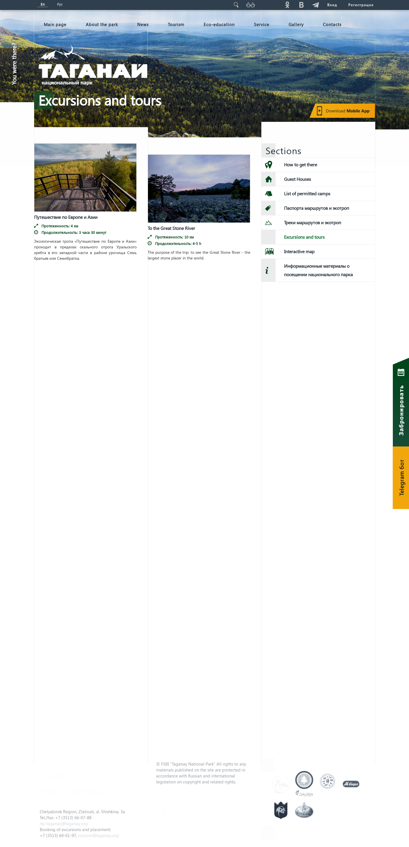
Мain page (55, 24)
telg (315, 4)
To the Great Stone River (171, 226)
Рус (59, 4)
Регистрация (360, 4)
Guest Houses (297, 179)
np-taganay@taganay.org (64, 823)
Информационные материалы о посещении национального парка (318, 270)
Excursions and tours (304, 237)
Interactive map (299, 251)
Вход (332, 4)
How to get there (300, 164)
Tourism (176, 24)
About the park (102, 24)
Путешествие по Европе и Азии (65, 215)
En (43, 4)
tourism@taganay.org (98, 835)
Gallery (296, 24)
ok (287, 4)
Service (261, 24)
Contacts (332, 24)
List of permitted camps (307, 193)
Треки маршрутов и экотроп (312, 222)
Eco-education (219, 24)
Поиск (236, 4)
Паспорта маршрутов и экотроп (316, 208)
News (143, 24)
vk (301, 4)
